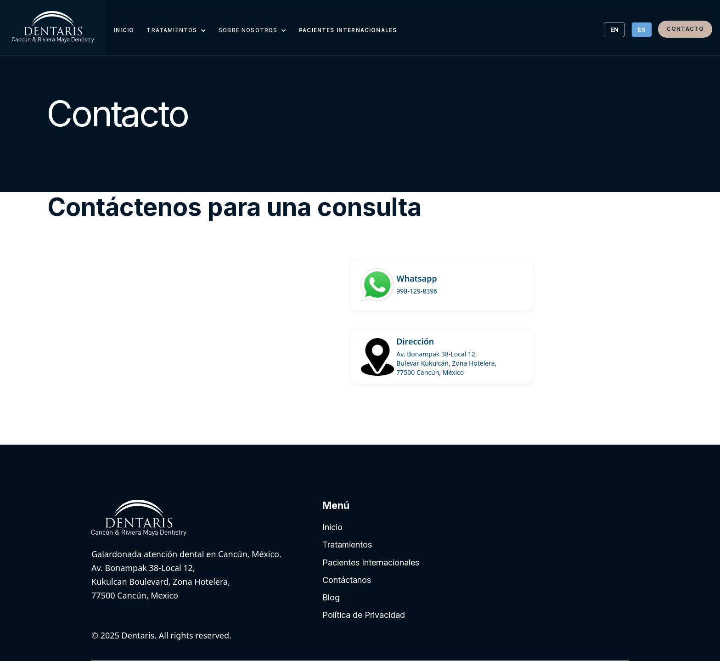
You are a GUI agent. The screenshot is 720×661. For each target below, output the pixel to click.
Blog (331, 597)
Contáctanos (346, 580)
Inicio (332, 527)
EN (614, 29)
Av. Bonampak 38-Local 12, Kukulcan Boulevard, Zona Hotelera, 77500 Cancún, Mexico (160, 581)
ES (642, 29)
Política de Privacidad (363, 615)
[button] (176, 30)
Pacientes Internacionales (370, 562)
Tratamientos (347, 544)
